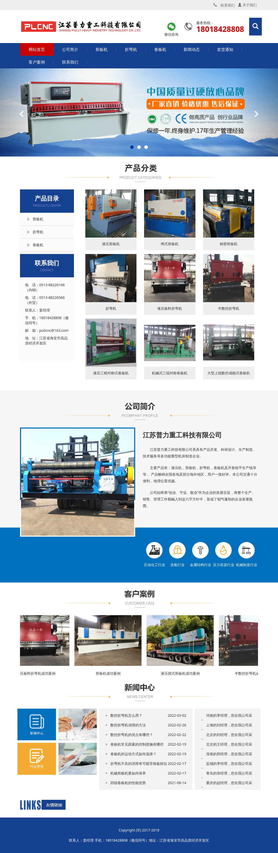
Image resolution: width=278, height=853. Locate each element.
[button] (21, 112)
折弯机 (131, 49)
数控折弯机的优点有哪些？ (131, 734)
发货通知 (225, 49)
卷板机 (160, 49)
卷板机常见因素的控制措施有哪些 (137, 744)
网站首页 (37, 49)
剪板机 (101, 49)
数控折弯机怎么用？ (126, 715)
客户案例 (37, 62)
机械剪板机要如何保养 (128, 773)
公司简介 (70, 49)
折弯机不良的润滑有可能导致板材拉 (138, 763)
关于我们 (247, 5)
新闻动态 (192, 49)
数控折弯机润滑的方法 (128, 725)
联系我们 (70, 62)
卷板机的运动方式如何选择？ (133, 753)
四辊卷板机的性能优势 (128, 782)
